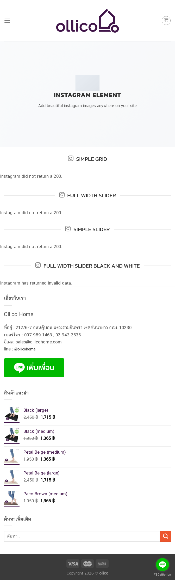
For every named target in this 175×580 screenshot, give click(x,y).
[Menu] (7, 20)
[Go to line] (162, 564)
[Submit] (165, 536)
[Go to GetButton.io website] (162, 574)
